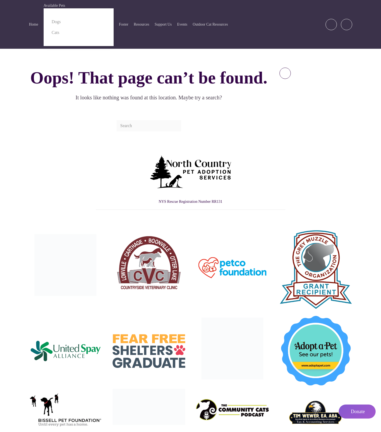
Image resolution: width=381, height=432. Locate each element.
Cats (55, 32)
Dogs (56, 21)
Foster (123, 24)
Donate (358, 411)
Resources (141, 24)
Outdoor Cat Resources (210, 24)
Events (182, 24)
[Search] (149, 125)
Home (33, 24)
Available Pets (54, 6)
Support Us (163, 24)
